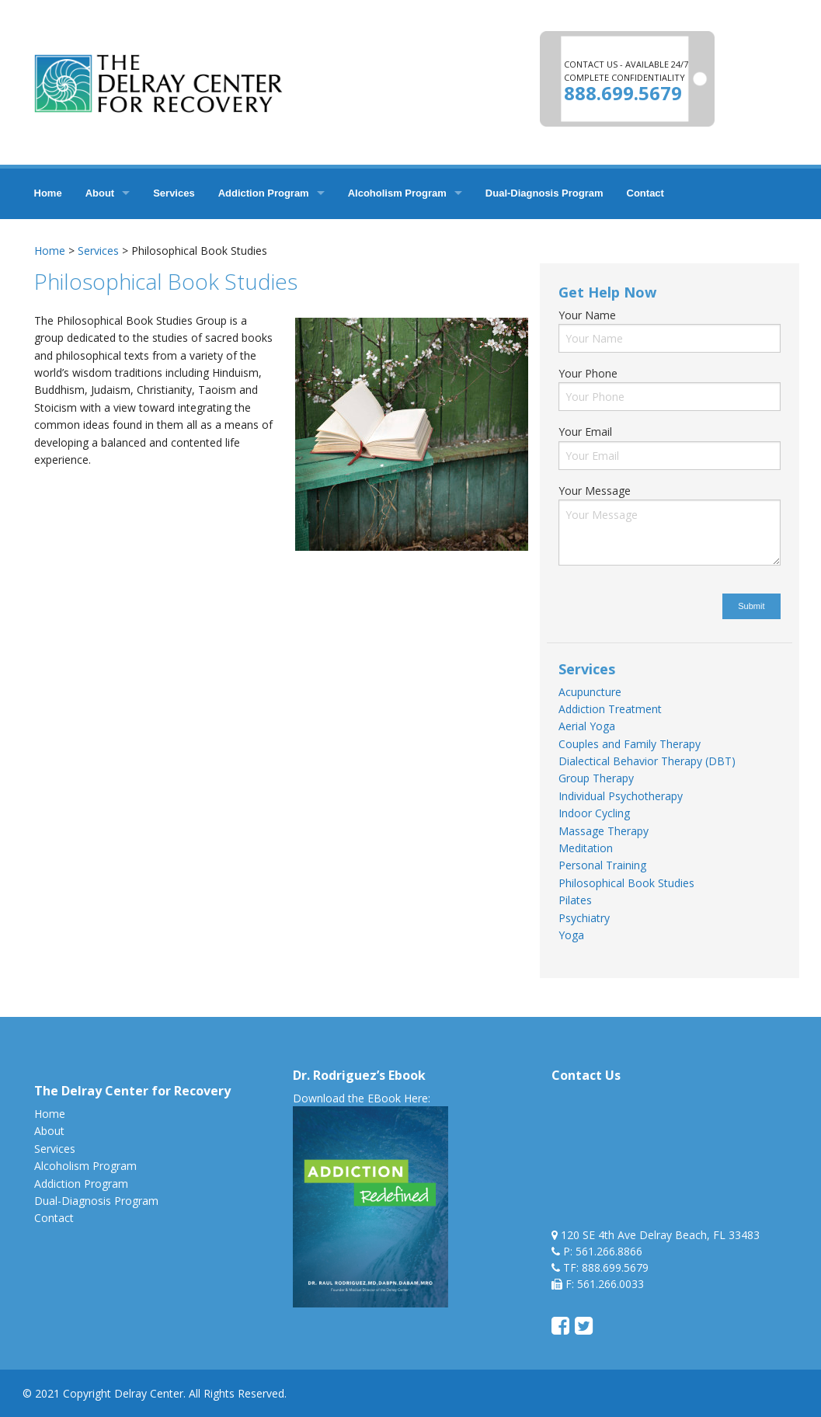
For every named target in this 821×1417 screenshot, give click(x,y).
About (100, 193)
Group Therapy (596, 778)
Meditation (585, 848)
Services (174, 193)
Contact (645, 193)
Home (48, 193)
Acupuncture (589, 691)
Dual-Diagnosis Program (544, 193)
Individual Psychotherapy (620, 796)
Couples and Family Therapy (629, 743)
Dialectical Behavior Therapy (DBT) (647, 761)
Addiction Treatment (610, 709)
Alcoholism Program (397, 193)
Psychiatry (584, 917)
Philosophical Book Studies (626, 883)
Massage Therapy (603, 830)
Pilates (575, 900)
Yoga (571, 935)
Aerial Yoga (586, 726)
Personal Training (602, 865)
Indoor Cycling (594, 813)
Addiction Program (263, 193)
